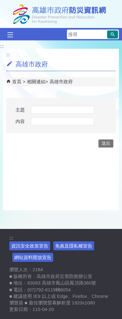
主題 (20, 109)
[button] (112, 34)
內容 (20, 121)
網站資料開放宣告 (32, 257)
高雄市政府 (61, 81)
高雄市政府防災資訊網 (61, 14)
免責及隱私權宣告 (73, 245)
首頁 (16, 81)
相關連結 (36, 81)
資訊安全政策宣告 (29, 245)
